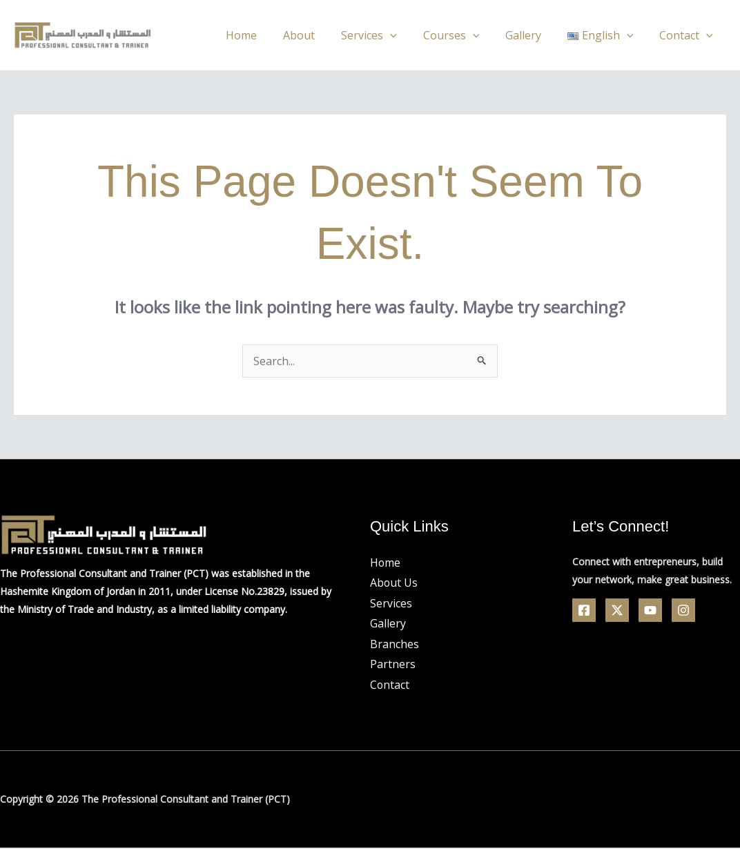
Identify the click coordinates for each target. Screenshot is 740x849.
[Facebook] (584, 610)
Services (388, 35)
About (322, 35)
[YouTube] (650, 610)
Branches (394, 644)
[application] (409, 35)
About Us (394, 582)
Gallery (534, 35)
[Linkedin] (683, 610)
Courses (465, 35)
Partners (393, 664)
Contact (688, 35)
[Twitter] (617, 610)
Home (268, 35)
